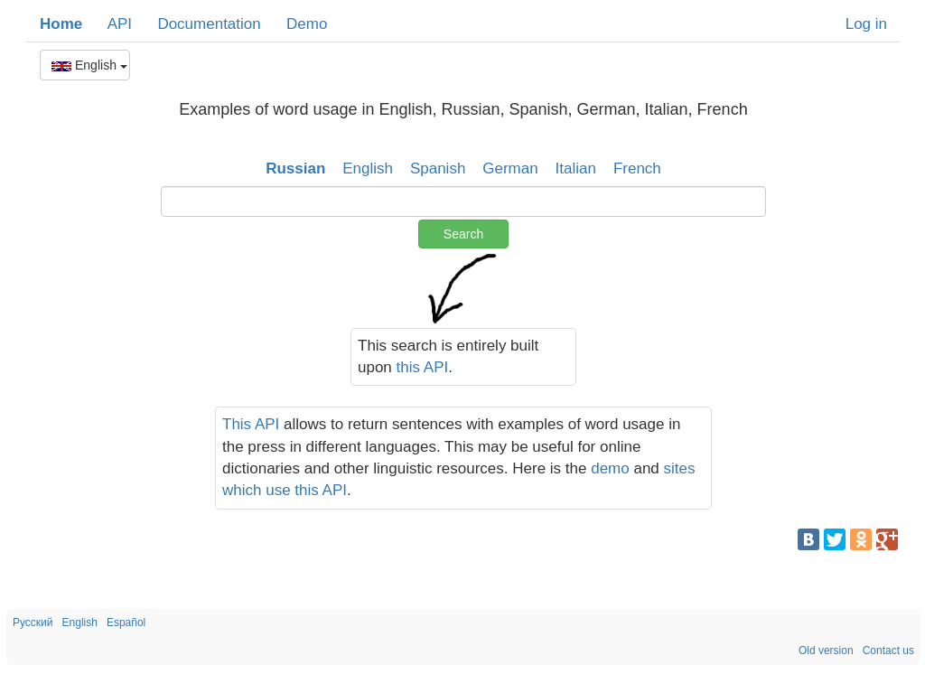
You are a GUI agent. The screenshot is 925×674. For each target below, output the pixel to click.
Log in (866, 24)
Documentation (208, 24)
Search (463, 234)
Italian (576, 168)
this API (423, 367)
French (637, 168)
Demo (306, 24)
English (89, 65)
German (509, 168)
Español (126, 622)
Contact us (888, 650)
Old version (826, 650)
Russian (295, 168)
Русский (33, 622)
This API (250, 424)
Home (61, 24)
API (119, 24)
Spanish (437, 168)
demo (610, 468)
